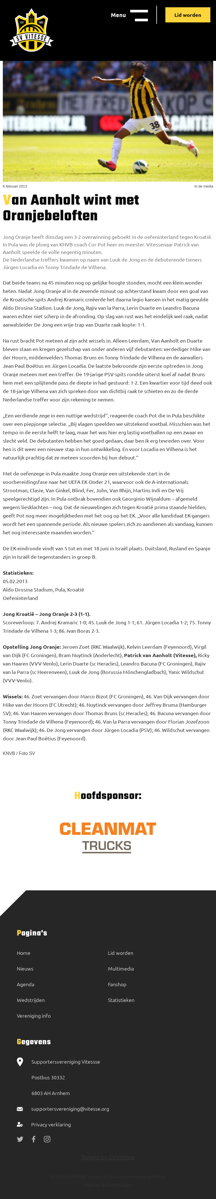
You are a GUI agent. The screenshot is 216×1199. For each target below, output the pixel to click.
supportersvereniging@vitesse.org (70, 1108)
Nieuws (25, 968)
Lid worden (187, 14)
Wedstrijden (31, 1000)
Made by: (92, 1185)
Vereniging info (34, 1015)
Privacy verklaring (51, 1124)
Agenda (25, 984)
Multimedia (121, 968)
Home (23, 953)
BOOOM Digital (116, 1185)
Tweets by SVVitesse (108, 1156)
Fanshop (117, 984)
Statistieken (121, 1000)
